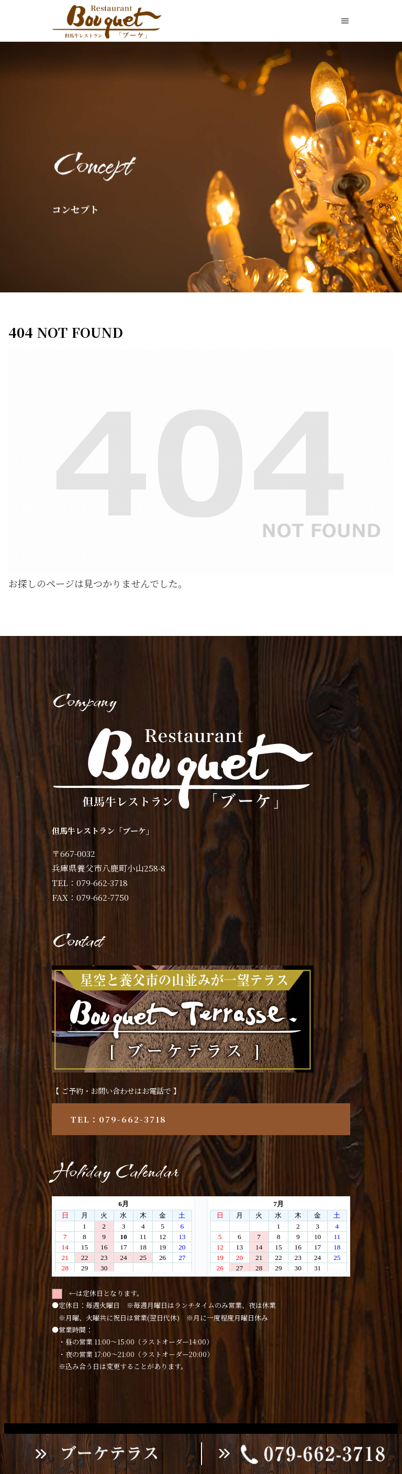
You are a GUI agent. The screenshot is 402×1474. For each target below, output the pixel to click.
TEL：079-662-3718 (118, 1119)
